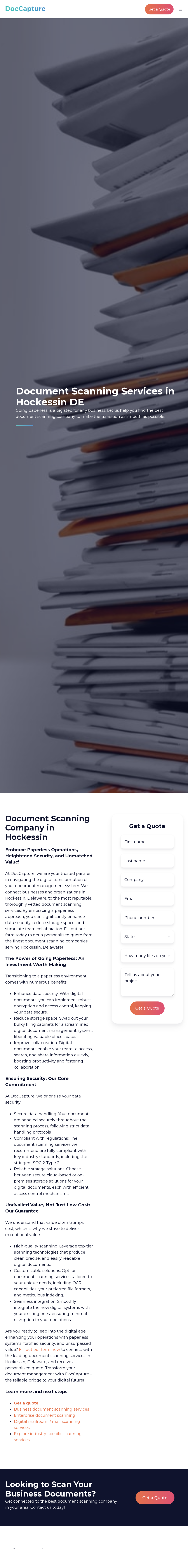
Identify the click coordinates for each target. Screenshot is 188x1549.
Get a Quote (159, 9)
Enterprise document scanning (44, 1415)
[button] (180, 9)
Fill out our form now (39, 1349)
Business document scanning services (51, 1409)
